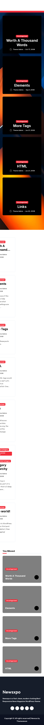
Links (22, 207)
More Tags (22, 126)
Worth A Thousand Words (22, 42)
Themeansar (22, 721)
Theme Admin (16, 49)
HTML (22, 166)
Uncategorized (22, 36)
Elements (22, 85)
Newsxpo (11, 692)
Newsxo (34, 718)
